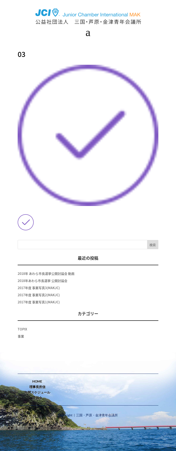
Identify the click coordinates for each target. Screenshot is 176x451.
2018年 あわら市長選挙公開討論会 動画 (46, 273)
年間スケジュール (37, 392)
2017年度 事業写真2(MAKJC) (39, 295)
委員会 (37, 398)
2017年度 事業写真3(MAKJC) (39, 287)
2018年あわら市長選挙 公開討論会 (42, 280)
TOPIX (22, 329)
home (37, 381)
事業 (21, 336)
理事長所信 (37, 387)
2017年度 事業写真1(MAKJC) (39, 302)
